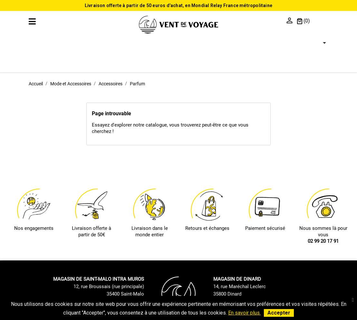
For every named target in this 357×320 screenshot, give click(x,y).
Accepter (278, 313)
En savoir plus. (244, 313)
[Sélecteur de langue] (320, 21)
